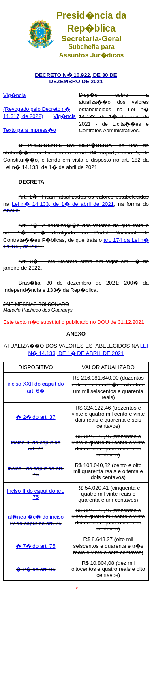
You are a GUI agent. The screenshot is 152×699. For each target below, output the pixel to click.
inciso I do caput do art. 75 (36, 471)
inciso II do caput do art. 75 (35, 494)
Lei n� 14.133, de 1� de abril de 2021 (63, 204)
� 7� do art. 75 (35, 546)
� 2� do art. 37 (35, 417)
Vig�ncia (14, 95)
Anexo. (11, 210)
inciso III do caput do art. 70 (35, 445)
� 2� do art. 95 (35, 569)
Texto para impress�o (29, 130)
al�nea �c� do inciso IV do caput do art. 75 (36, 520)
